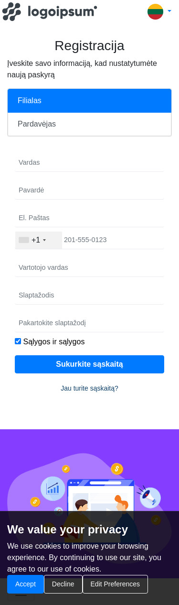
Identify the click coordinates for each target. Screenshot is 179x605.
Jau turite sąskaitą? (89, 388)
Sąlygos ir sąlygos (53, 342)
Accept (25, 584)
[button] (159, 11)
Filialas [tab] (30, 100)
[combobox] (38, 240)
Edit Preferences (115, 584)
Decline (63, 584)
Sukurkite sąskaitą (89, 364)
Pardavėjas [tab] (37, 124)
